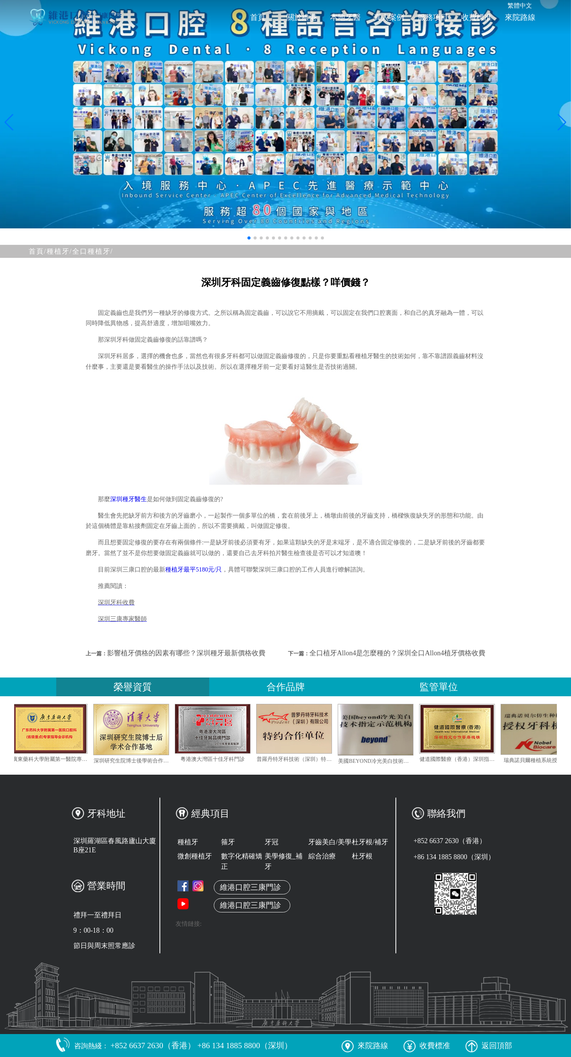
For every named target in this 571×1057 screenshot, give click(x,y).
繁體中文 (520, 5)
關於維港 (301, 17)
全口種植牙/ (92, 251)
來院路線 (520, 17)
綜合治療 (322, 856)
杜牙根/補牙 (370, 842)
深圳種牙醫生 (128, 499)
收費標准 (476, 17)
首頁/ (38, 251)
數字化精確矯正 (241, 861)
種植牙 (187, 842)
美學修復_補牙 (284, 861)
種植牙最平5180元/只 (193, 569)
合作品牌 (286, 687)
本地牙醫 (345, 17)
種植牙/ (59, 251)
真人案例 (389, 17)
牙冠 (271, 842)
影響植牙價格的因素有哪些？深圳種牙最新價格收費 (186, 653)
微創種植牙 (194, 856)
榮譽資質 (133, 687)
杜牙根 (362, 856)
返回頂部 (488, 1045)
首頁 (257, 17)
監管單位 (439, 687)
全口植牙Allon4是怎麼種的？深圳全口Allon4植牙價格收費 (397, 653)
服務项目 (433, 17)
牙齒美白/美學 (329, 842)
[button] (249, 237)
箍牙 (228, 842)
